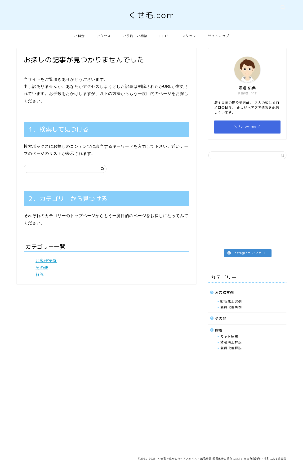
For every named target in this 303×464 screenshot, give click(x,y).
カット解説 (229, 336)
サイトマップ (218, 36)
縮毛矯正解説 (231, 342)
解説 (40, 274)
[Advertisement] (247, 200)
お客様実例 (46, 261)
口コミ (164, 36)
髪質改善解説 (231, 348)
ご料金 (79, 36)
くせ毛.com (152, 15)
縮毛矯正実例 (231, 301)
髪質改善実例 (231, 307)
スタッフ (189, 36)
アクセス (104, 36)
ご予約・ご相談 (135, 36)
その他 (42, 267)
